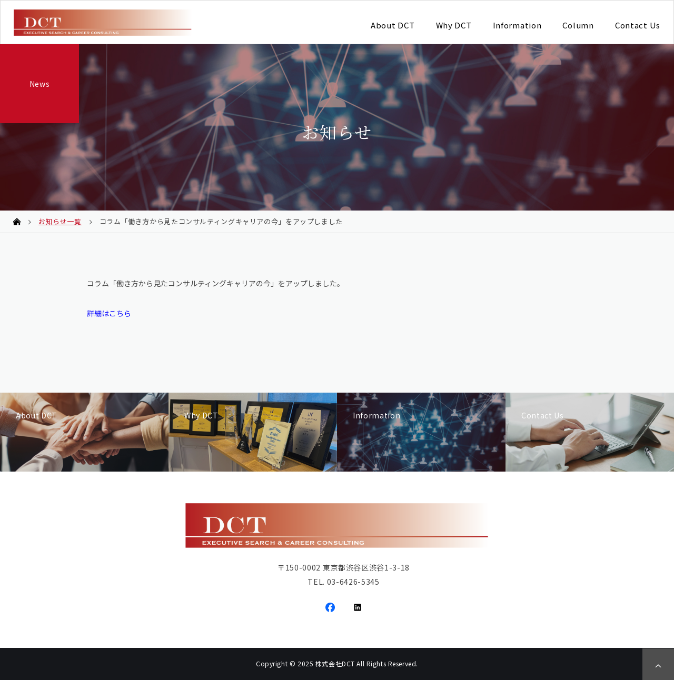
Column (577, 25)
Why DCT (454, 25)
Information (517, 25)
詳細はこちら (109, 313)
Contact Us (637, 25)
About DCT (392, 25)
